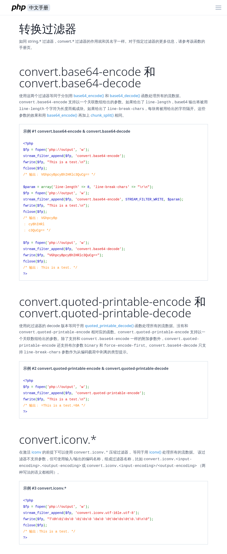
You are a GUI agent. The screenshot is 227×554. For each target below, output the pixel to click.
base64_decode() (125, 95)
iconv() (155, 452)
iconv (36, 452)
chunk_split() (102, 115)
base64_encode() (89, 95)
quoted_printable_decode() (109, 325)
